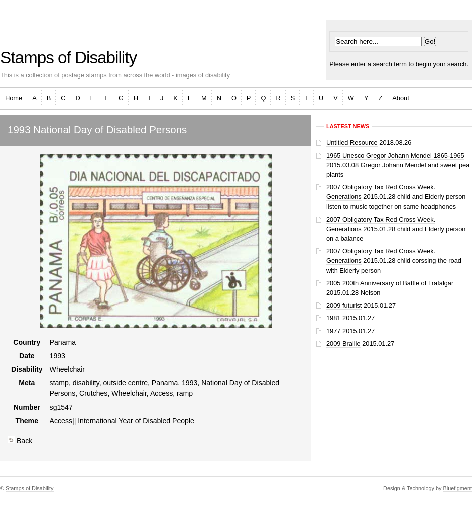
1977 (333, 331)
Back (20, 441)
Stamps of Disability (68, 57)
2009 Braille (343, 343)
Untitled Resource (352, 142)
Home (13, 98)
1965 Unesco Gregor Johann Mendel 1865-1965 (395, 155)
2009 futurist (344, 305)
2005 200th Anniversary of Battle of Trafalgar (389, 283)
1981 (333, 318)
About (400, 98)
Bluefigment (457, 488)
